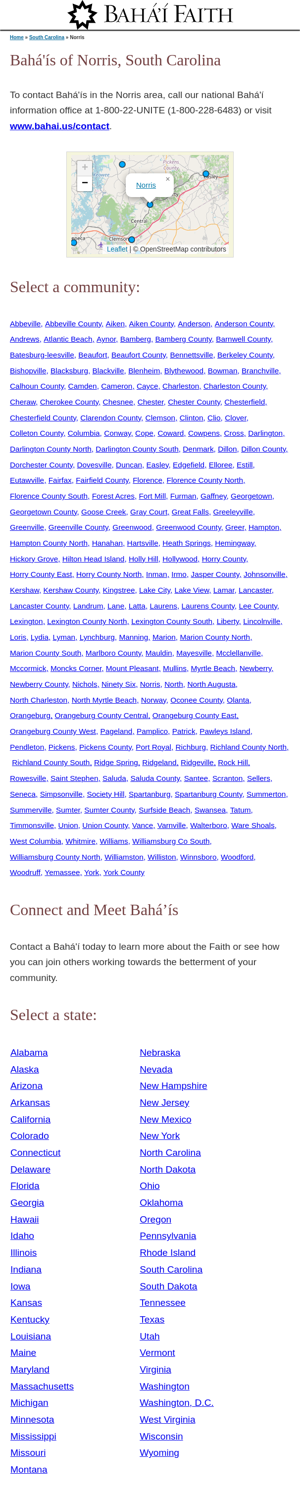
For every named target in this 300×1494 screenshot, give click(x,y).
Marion (164, 637)
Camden (82, 386)
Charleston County (234, 386)
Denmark (198, 449)
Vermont (157, 1352)
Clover (236, 417)
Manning (133, 637)
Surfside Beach (164, 810)
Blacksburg (69, 370)
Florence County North (205, 480)
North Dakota (168, 1169)
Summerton (266, 794)
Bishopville (28, 370)
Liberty (228, 621)
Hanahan (107, 543)
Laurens (163, 606)
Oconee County (196, 700)
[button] (131, 239)
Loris (18, 637)
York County (124, 872)
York (91, 872)
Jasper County (215, 574)
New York (160, 1136)
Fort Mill (152, 496)
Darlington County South (137, 449)
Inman (156, 574)
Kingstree (119, 590)
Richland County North (248, 747)
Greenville (27, 527)
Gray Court (148, 512)
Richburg (191, 747)
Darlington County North (51, 449)
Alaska (24, 1069)
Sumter (68, 810)
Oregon (155, 1219)
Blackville (108, 370)
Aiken (115, 323)
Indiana (26, 1269)
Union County (105, 825)
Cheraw (23, 402)
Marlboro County (113, 653)
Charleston (180, 386)
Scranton (227, 778)
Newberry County (39, 684)
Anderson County (244, 323)
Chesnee (118, 402)
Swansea (210, 810)
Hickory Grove (34, 559)
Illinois (23, 1252)
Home (17, 37)
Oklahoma (161, 1202)
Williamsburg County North (55, 857)
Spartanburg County (208, 794)
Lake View (192, 590)
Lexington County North (87, 621)
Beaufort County (138, 355)
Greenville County (78, 527)
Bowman (223, 370)
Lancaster (255, 590)
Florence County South (49, 496)
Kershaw (24, 590)
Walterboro (208, 825)
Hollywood (180, 559)
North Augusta (211, 684)
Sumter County (109, 810)
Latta (137, 606)
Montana (29, 1469)
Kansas (26, 1302)
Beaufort (92, 355)
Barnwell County (243, 339)
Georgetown (251, 496)
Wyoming (159, 1452)
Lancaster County (39, 606)
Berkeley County (245, 355)
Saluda (114, 778)
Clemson (161, 417)
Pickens (62, 747)
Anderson (194, 323)
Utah (150, 1336)
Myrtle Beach (213, 668)
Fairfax (60, 480)
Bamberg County (183, 339)
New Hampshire (173, 1086)
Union (68, 825)
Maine (23, 1352)
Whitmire (80, 841)
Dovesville (94, 465)
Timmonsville (32, 825)
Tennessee (163, 1302)
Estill (244, 465)
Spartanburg (150, 794)
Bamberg (135, 339)
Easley (158, 465)
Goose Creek (103, 512)
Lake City (154, 590)
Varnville (171, 825)
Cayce (147, 386)
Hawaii (24, 1219)
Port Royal (153, 747)
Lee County (258, 606)
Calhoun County (37, 386)
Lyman (64, 637)
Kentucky (30, 1319)
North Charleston (38, 700)
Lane (115, 606)
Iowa (20, 1286)
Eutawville (27, 480)
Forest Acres (113, 496)
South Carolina (46, 37)
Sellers (258, 778)
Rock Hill (233, 762)
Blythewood (183, 370)
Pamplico (152, 731)
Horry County (224, 559)
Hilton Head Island (93, 559)
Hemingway (234, 543)
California (30, 1119)
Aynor (106, 339)
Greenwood (131, 527)
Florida (25, 1186)
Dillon (227, 449)
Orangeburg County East (194, 715)
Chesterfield (244, 402)
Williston (162, 857)
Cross (234, 433)
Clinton (191, 417)
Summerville (31, 810)
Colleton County (36, 433)
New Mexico (166, 1119)
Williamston (124, 857)
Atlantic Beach (68, 339)
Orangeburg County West (53, 731)
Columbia (84, 433)
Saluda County (155, 778)
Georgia (27, 1202)
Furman (183, 496)
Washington (165, 1386)
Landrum (88, 606)
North (173, 684)
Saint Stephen (74, 778)
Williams (114, 841)
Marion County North (215, 637)
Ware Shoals (252, 825)
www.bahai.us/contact (59, 126)
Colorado (29, 1136)
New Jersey (164, 1102)
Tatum (240, 810)
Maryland (30, 1369)
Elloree (221, 465)
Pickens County (105, 747)
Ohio (150, 1186)
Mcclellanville (238, 653)
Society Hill (105, 794)
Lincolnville (261, 621)
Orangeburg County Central (102, 715)
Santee (196, 778)
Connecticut (35, 1152)
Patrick (184, 731)
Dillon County (263, 449)
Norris (146, 185)
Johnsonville (265, 574)
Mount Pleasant (132, 668)
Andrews (25, 339)
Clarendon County (110, 417)
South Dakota (168, 1286)
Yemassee (62, 872)
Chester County (194, 402)
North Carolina (170, 1152)
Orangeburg (30, 715)
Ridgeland (159, 762)
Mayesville (194, 653)
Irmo (179, 574)
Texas (152, 1319)
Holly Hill (143, 559)
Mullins (175, 668)
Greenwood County (188, 527)
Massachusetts (42, 1386)
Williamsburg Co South (170, 841)
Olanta (238, 700)
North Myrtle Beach (104, 700)
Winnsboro (198, 857)
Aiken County (151, 323)
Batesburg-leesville (42, 355)
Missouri (28, 1452)
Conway (117, 433)
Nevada (156, 1069)
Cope (144, 433)
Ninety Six (118, 684)
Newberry (256, 668)
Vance (142, 825)
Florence (147, 480)
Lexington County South (171, 621)
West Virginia (167, 1419)
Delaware (30, 1169)
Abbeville (25, 323)
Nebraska (160, 1052)
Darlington (265, 433)
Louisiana (30, 1336)
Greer (234, 527)
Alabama (29, 1052)
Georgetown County (43, 512)
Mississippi (33, 1436)
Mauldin (159, 653)
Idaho (22, 1236)
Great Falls (190, 512)
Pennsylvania (168, 1236)
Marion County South (45, 653)
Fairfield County (102, 480)
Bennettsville (191, 355)
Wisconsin (161, 1436)
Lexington (26, 621)
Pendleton (27, 747)
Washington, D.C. (177, 1402)
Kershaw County (71, 590)
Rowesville (28, 778)
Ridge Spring (116, 762)
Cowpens (204, 433)
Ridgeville (197, 762)
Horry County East (41, 574)
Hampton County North (49, 543)
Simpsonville (61, 794)
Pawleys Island (225, 731)
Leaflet (116, 249)
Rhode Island (168, 1252)
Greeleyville (232, 512)
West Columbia (35, 841)
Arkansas (30, 1102)
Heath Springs (186, 543)
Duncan (129, 465)
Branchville (260, 370)
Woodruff (25, 872)
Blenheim (144, 370)
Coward (170, 433)
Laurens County (208, 606)
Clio (213, 417)
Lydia (40, 637)
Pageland (116, 731)
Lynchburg (97, 637)
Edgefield (188, 465)
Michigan (29, 1402)
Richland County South (51, 762)
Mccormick (28, 668)
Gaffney (213, 496)
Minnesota (32, 1419)
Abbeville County (73, 323)
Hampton (264, 527)
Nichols (84, 684)
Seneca (23, 794)
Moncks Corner (75, 668)
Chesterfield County (43, 417)
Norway (153, 700)
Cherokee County (69, 402)
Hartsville (142, 543)
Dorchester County (41, 465)
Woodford (237, 857)
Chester (151, 402)
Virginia (155, 1369)
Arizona (26, 1086)
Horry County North (109, 574)
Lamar (224, 590)
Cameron (116, 386)
